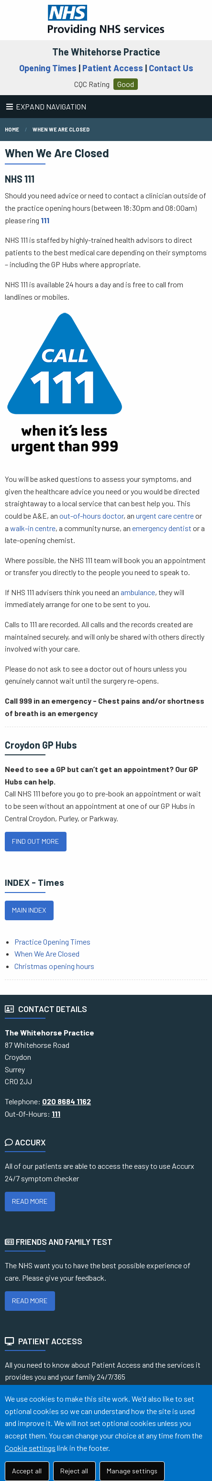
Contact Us (171, 68)
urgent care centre (165, 515)
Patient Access (112, 68)
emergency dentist (161, 528)
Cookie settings (30, 1447)
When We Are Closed (46, 953)
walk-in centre (33, 528)
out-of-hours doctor (91, 515)
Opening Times (48, 68)
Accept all (27, 1471)
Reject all (74, 1471)
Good (125, 83)
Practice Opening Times (52, 941)
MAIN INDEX (29, 910)
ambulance (138, 592)
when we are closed (61, 129)
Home (12, 129)
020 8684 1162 (66, 1101)
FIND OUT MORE (35, 841)
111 (45, 220)
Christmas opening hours (54, 965)
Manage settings (132, 1471)
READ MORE (29, 1201)
